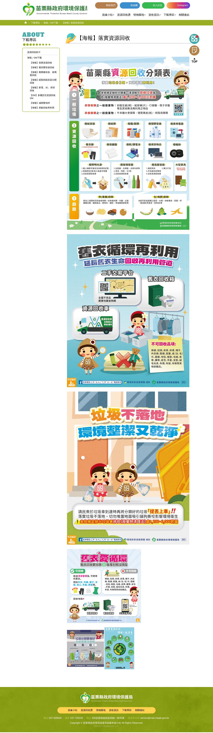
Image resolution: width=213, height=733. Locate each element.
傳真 (67, 718)
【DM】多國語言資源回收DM (42, 97)
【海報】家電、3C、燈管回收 (42, 89)
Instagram (182, 5)
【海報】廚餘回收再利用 (42, 108)
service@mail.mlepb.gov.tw (154, 718)
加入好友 (157, 5)
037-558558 (55, 718)
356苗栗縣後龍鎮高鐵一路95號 (108, 718)
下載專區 (35, 23)
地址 (88, 718)
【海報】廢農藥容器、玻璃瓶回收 (43, 74)
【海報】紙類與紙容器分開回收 (43, 82)
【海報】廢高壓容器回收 (42, 68)
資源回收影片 (34, 53)
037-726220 (76, 718)
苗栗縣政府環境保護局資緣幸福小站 (56, 9)
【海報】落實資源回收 (41, 63)
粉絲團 (134, 5)
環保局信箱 (133, 718)
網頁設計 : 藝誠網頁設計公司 (106, 727)
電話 (45, 718)
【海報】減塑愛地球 (40, 103)
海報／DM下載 (50, 23)
